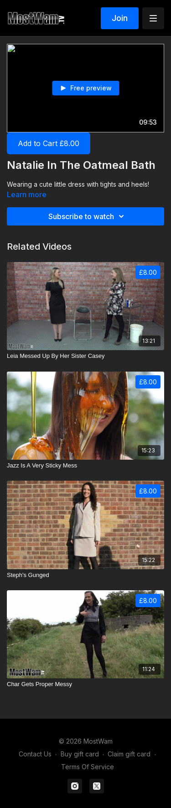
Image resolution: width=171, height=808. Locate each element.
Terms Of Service (87, 767)
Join (120, 18)
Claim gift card (129, 754)
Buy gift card (80, 754)
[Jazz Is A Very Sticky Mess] (85, 465)
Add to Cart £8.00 (48, 143)
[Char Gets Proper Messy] (85, 684)
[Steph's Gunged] (85, 575)
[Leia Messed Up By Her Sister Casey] (85, 356)
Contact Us (35, 754)
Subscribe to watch (87, 216)
